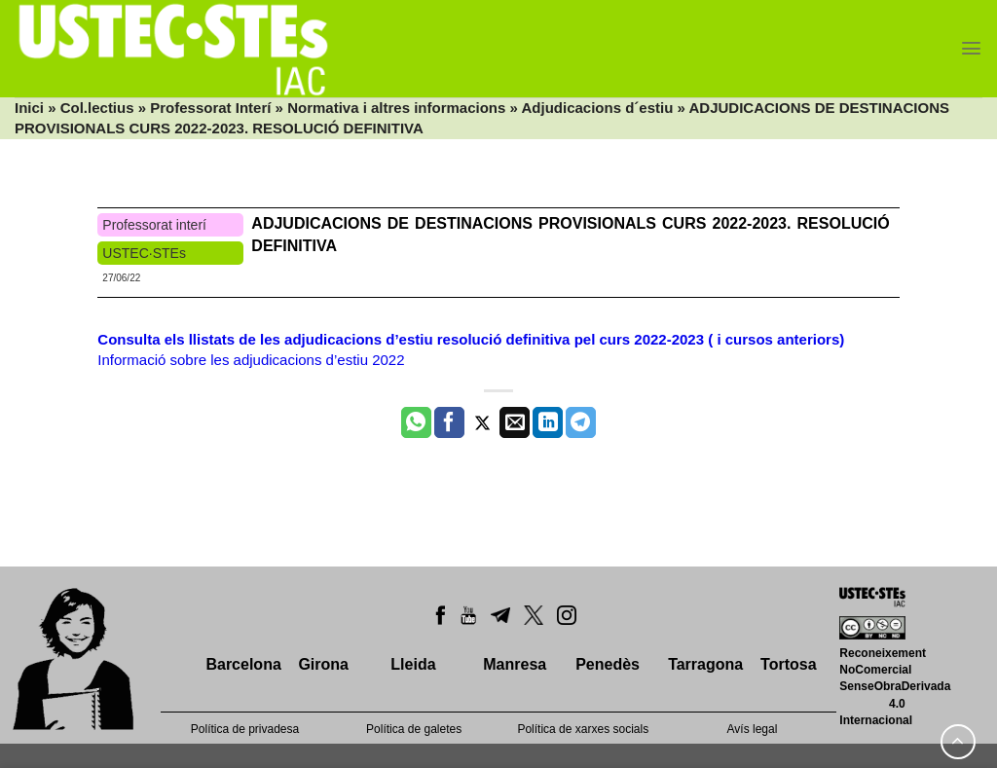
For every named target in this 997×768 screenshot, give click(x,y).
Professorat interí (154, 225)
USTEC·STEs (144, 253)
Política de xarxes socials (582, 729)
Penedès (607, 664)
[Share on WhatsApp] (416, 422)
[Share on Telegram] (581, 422)
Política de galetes (414, 729)
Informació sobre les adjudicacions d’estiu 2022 (250, 359)
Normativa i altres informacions (396, 107)
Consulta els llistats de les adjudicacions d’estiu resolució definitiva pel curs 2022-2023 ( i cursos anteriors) (470, 339)
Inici (29, 107)
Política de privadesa (245, 729)
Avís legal (752, 729)
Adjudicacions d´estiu (598, 107)
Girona (323, 664)
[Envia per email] (514, 422)
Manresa (514, 664)
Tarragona (705, 664)
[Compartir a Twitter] (482, 422)
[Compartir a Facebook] (449, 422)
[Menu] (971, 48)
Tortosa (788, 664)
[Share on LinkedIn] (548, 422)
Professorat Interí (210, 107)
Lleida (412, 664)
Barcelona (242, 664)
